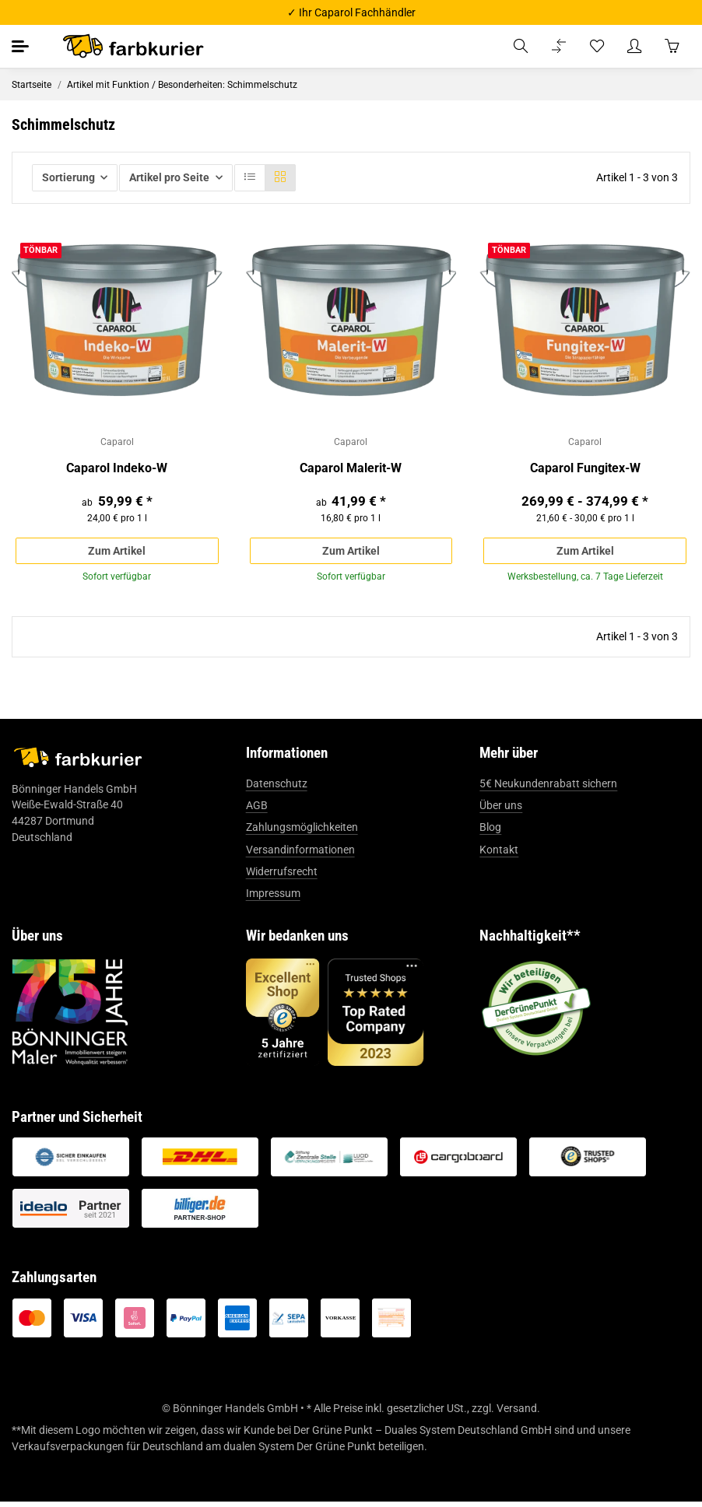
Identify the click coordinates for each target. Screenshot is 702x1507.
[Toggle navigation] (21, 46)
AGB (257, 810)
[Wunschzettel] (597, 46)
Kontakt (498, 854)
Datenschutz (276, 788)
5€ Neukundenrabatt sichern (548, 788)
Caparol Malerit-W (351, 469)
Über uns (500, 810)
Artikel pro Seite (169, 177)
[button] (520, 46)
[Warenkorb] (671, 46)
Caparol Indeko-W (116, 469)
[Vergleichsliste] (558, 46)
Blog (490, 832)
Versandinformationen (300, 854)
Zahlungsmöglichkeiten (302, 832)
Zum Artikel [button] (117, 552)
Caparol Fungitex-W (585, 469)
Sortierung (68, 177)
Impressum (273, 898)
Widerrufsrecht (282, 876)
